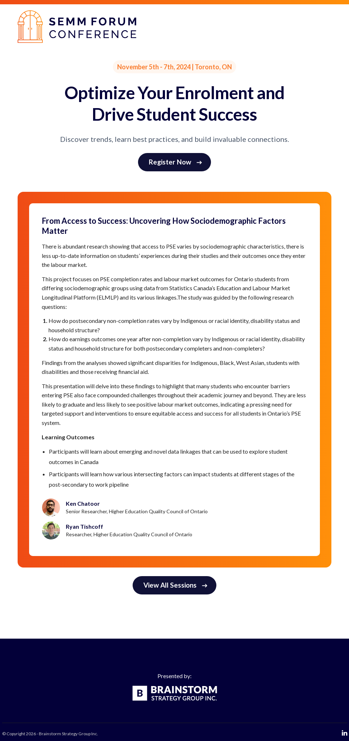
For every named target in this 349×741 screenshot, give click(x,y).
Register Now (175, 162)
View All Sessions (175, 585)
